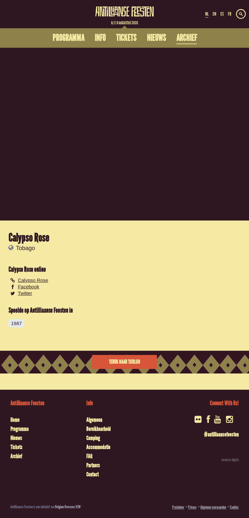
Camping (93, 438)
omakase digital (230, 460)
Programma (19, 429)
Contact (92, 474)
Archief (16, 456)
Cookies (234, 507)
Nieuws (16, 438)
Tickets (16, 447)
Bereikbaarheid (98, 429)
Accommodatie (98, 447)
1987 (16, 323)
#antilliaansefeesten (221, 434)
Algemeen (94, 419)
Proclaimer (178, 507)
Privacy (192, 507)
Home (14, 419)
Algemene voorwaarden (213, 507)
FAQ (89, 456)
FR (229, 14)
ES (222, 14)
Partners (93, 465)
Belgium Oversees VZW (68, 506)
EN (214, 14)
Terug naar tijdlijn (124, 362)
